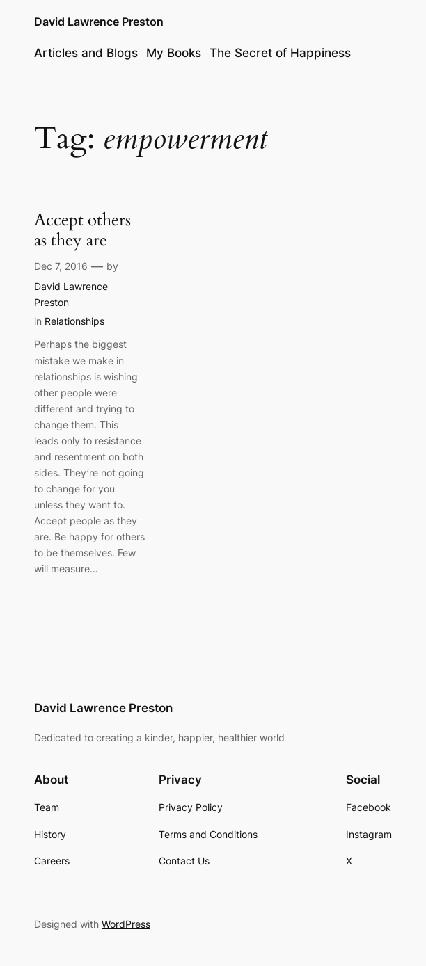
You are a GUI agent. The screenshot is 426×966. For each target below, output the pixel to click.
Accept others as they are (82, 230)
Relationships (74, 321)
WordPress (126, 924)
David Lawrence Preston (99, 22)
